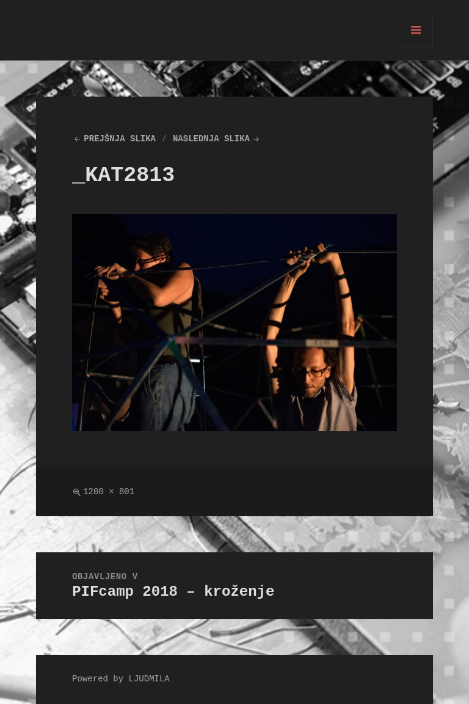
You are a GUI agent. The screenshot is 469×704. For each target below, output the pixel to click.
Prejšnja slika (120, 139)
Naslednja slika (211, 139)
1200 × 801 (108, 492)
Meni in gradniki (416, 46)
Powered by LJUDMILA (121, 679)
